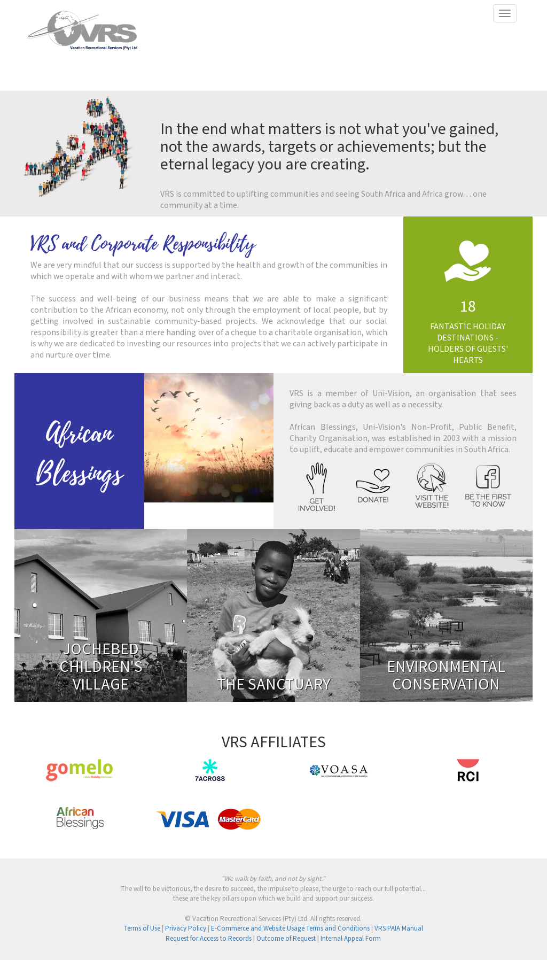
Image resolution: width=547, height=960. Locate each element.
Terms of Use (142, 928)
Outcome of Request (286, 938)
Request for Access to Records (209, 938)
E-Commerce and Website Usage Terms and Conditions (290, 928)
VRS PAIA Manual (398, 928)
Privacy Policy (185, 928)
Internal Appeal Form (351, 938)
